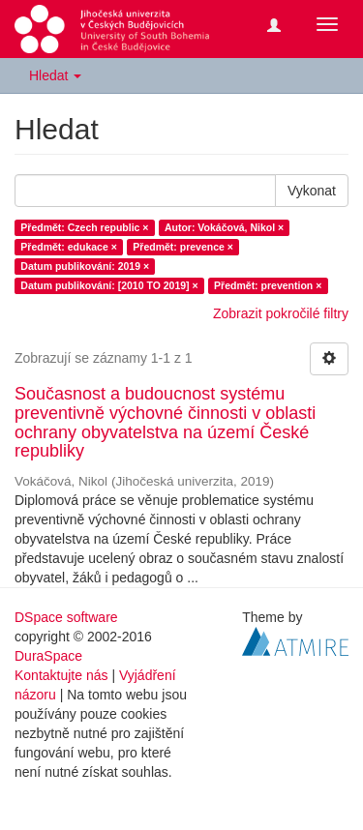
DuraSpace (48, 656)
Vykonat (311, 190)
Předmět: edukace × (68, 246)
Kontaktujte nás (61, 675)
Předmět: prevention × (267, 285)
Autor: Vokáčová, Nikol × (224, 227)
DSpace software (66, 617)
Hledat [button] (55, 75)
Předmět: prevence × (183, 246)
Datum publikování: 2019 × (84, 266)
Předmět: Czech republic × (84, 227)
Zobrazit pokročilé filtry (280, 313)
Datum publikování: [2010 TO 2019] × (108, 285)
